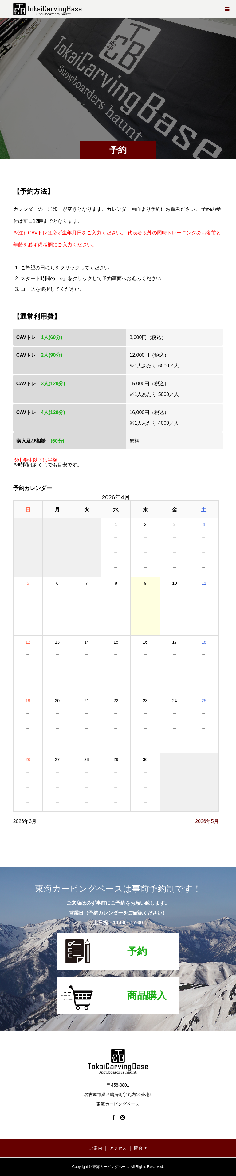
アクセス (118, 1148)
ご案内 (95, 1148)
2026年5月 (207, 821)
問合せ (140, 1148)
